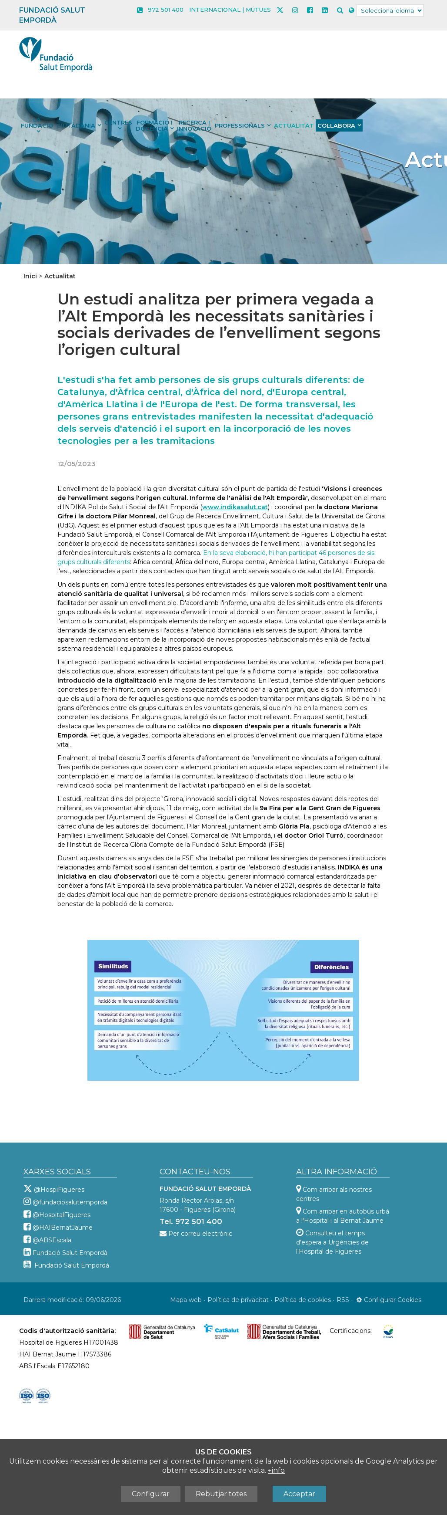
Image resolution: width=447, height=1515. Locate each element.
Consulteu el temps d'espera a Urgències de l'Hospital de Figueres (332, 1242)
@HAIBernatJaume (63, 1227)
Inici (30, 276)
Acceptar (299, 1494)
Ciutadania (76, 125)
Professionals (240, 125)
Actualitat (294, 125)
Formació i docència (154, 125)
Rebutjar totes (221, 1494)
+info (276, 1470)
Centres (118, 122)
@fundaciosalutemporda (70, 1202)
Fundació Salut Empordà (70, 1253)
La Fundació (37, 122)
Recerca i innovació (194, 125)
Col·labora (336, 125)
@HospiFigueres (59, 1190)
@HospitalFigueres (61, 1215)
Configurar (151, 1494)
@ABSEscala (52, 1240)
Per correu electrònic (200, 1234)
